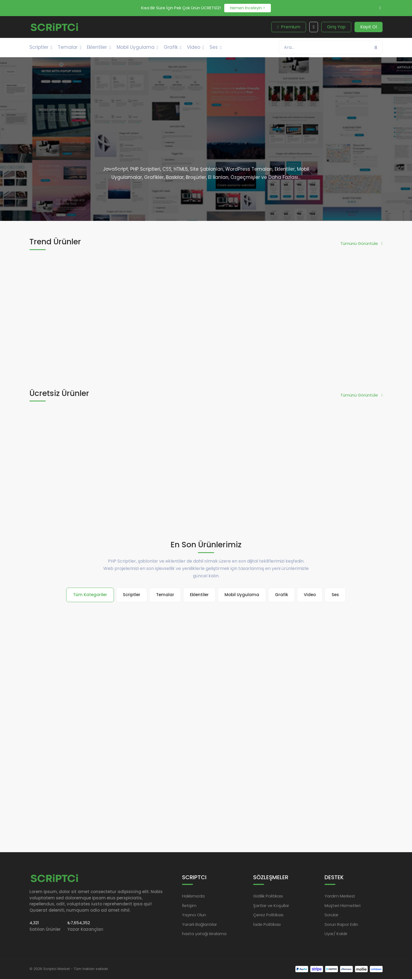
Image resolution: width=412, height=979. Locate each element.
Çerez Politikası (268, 915)
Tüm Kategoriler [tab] (90, 594)
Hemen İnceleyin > (247, 8)
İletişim (189, 905)
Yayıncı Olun (194, 915)
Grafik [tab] (281, 594)
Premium (288, 27)
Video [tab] (310, 594)
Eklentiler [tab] (199, 594)
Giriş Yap (336, 27)
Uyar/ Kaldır (336, 933)
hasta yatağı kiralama (204, 933)
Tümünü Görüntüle (361, 243)
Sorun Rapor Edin (341, 924)
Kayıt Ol (368, 27)
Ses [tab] (335, 594)
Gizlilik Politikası (268, 896)
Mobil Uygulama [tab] (242, 594)
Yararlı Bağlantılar (199, 924)
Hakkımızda (193, 896)
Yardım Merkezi (340, 896)
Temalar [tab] (165, 594)
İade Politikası (267, 924)
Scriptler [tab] (131, 594)
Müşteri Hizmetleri (342, 905)
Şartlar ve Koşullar (271, 905)
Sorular (331, 915)
